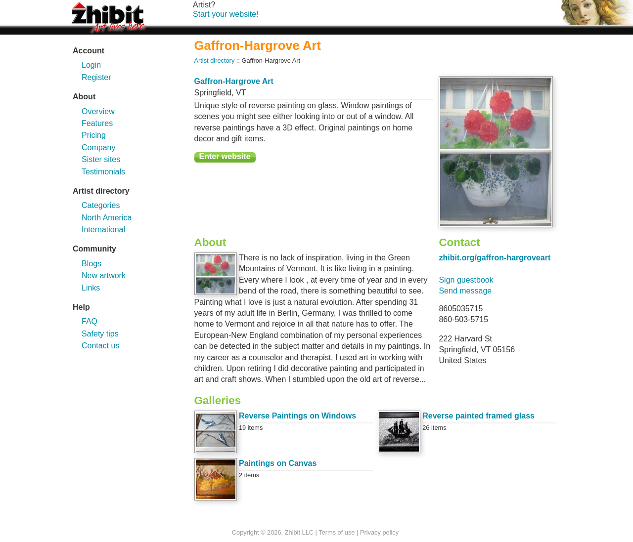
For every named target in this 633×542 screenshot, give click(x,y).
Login (91, 65)
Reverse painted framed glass (478, 416)
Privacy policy (379, 532)
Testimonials (103, 171)
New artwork (104, 275)
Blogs (91, 263)
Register (96, 77)
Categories (101, 205)
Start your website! (226, 14)
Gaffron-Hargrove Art (233, 81)
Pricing (94, 135)
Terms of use (336, 532)
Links (91, 288)
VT (241, 92)
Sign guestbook (466, 280)
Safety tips (100, 334)
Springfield (213, 92)
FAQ (89, 321)
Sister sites (101, 159)
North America (107, 217)
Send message (465, 291)
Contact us (100, 345)
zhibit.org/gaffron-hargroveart (494, 257)
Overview (98, 111)
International (103, 229)
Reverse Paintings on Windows (297, 416)
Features (97, 123)
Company (98, 147)
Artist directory (214, 60)
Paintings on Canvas (277, 463)
